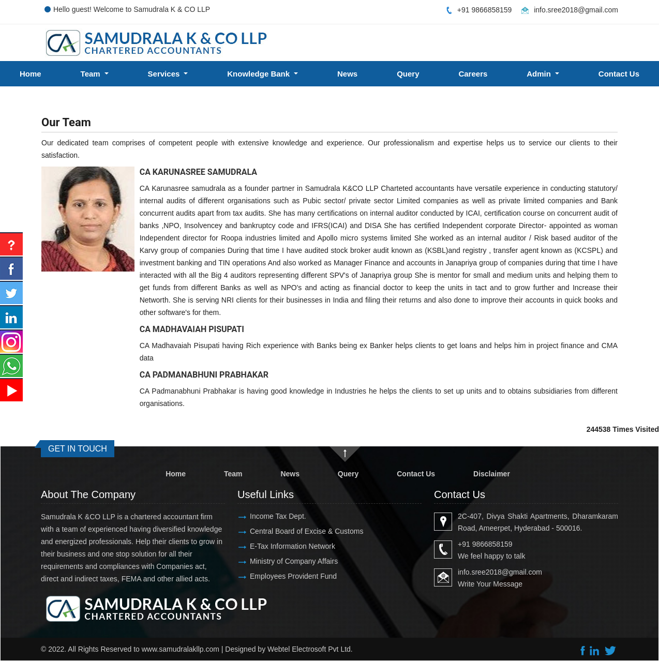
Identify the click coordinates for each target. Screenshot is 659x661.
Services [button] (165, 73)
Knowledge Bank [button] (259, 73)
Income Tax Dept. (278, 516)
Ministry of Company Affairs (294, 561)
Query (408, 73)
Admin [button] (540, 73)
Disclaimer (491, 474)
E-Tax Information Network (292, 546)
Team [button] (91, 73)
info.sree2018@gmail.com (576, 10)
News (347, 73)
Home (30, 73)
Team (233, 474)
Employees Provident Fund (293, 576)
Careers (472, 73)
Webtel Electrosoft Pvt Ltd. (310, 649)
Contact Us (416, 474)
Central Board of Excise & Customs (306, 531)
